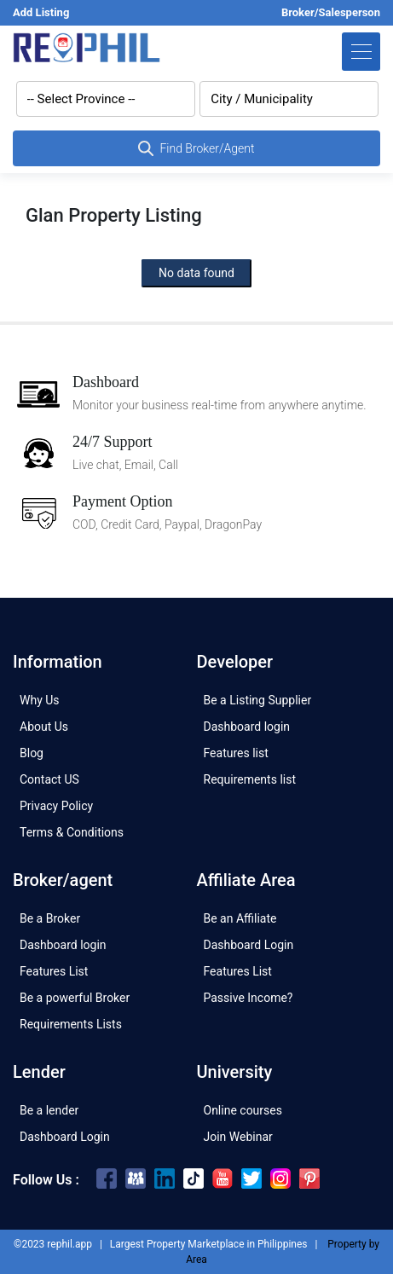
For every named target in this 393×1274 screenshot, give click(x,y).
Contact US (49, 779)
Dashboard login (247, 726)
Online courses (243, 1110)
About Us (44, 726)
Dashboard (105, 382)
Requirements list (250, 779)
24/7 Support (112, 441)
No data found (196, 273)
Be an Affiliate (240, 918)
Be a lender (49, 1110)
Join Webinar (238, 1137)
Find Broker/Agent (196, 149)
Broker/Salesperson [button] (330, 12)
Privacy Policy (56, 806)
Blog (31, 753)
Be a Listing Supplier (258, 700)
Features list (236, 753)
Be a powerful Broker (75, 998)
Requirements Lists (71, 1024)
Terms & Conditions (72, 832)
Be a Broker (50, 918)
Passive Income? (248, 998)
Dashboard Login (249, 945)
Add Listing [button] (41, 12)
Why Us (40, 700)
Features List (54, 971)
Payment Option (122, 501)
